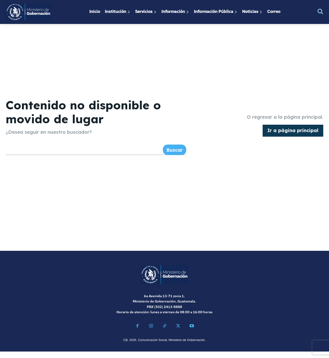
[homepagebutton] (293, 134)
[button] (320, 11)
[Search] (174, 156)
